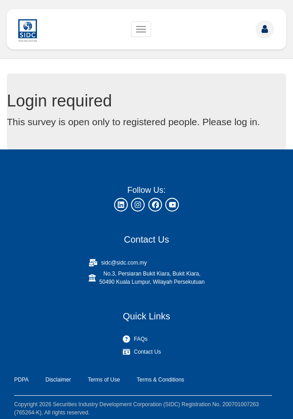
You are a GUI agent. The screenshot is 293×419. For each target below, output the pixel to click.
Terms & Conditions (160, 380)
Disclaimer (58, 380)
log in (245, 122)
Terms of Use (104, 380)
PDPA (21, 380)
